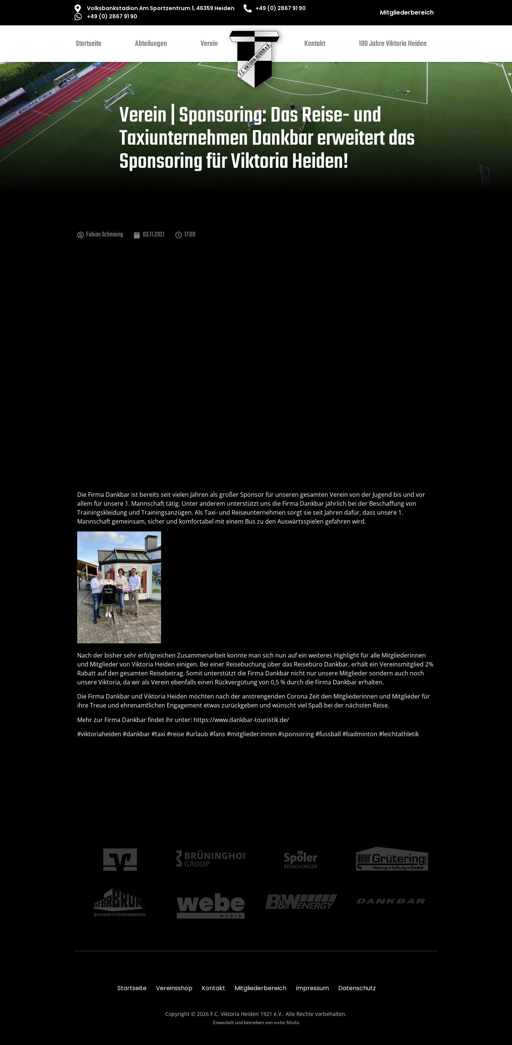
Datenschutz (357, 988)
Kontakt (213, 988)
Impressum (312, 988)
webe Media (286, 1022)
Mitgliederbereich (407, 12)
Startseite (132, 988)
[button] (151, 45)
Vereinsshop (174, 988)
